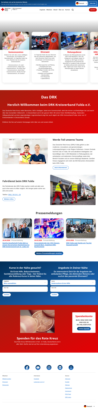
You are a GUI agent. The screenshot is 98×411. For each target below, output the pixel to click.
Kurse (53, 281)
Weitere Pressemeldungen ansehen (49, 253)
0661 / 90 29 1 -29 (14, 194)
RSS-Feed (68, 394)
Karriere (67, 9)
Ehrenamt (5, 382)
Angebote (42, 9)
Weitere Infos (9, 199)
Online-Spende (83, 329)
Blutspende (5, 385)
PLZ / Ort (6, 287)
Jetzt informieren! (60, 168)
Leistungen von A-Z (39, 382)
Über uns (61, 9)
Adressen (67, 379)
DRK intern (68, 397)
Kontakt (67, 382)
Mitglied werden (6, 379)
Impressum (68, 391)
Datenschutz (68, 388)
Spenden (92, 9)
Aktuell (55, 9)
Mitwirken (49, 9)
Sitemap (67, 385)
